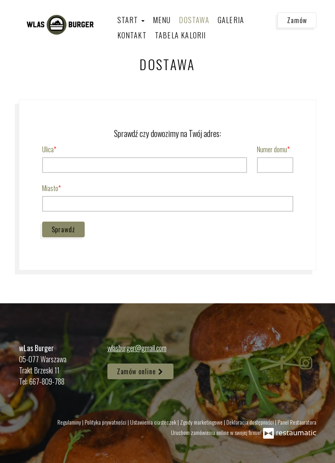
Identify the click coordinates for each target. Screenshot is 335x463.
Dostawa (194, 19)
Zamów (297, 20)
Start (131, 19)
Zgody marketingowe (202, 422)
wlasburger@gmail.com (136, 348)
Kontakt (132, 35)
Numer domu (272, 149)
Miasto (50, 188)
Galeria (231, 19)
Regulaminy (69, 422)
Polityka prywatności (106, 422)
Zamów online (140, 371)
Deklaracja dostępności (250, 422)
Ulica (48, 149)
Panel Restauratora (297, 422)
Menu (162, 19)
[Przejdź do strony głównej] (60, 24)
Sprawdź (63, 229)
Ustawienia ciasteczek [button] (154, 422)
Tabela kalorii (180, 35)
